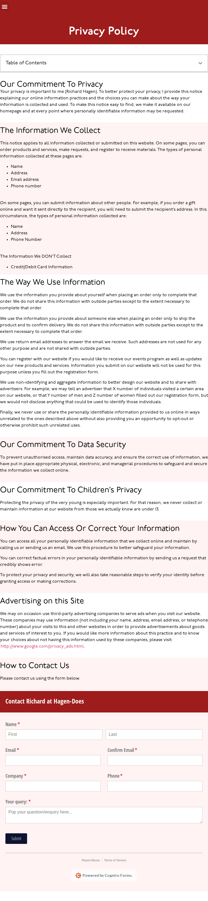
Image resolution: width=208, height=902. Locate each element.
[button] (4, 6)
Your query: (26, 801)
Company (23, 775)
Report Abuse (91, 860)
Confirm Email (130, 750)
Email (20, 750)
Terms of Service (115, 860)
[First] (53, 734)
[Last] (154, 734)
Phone (123, 775)
